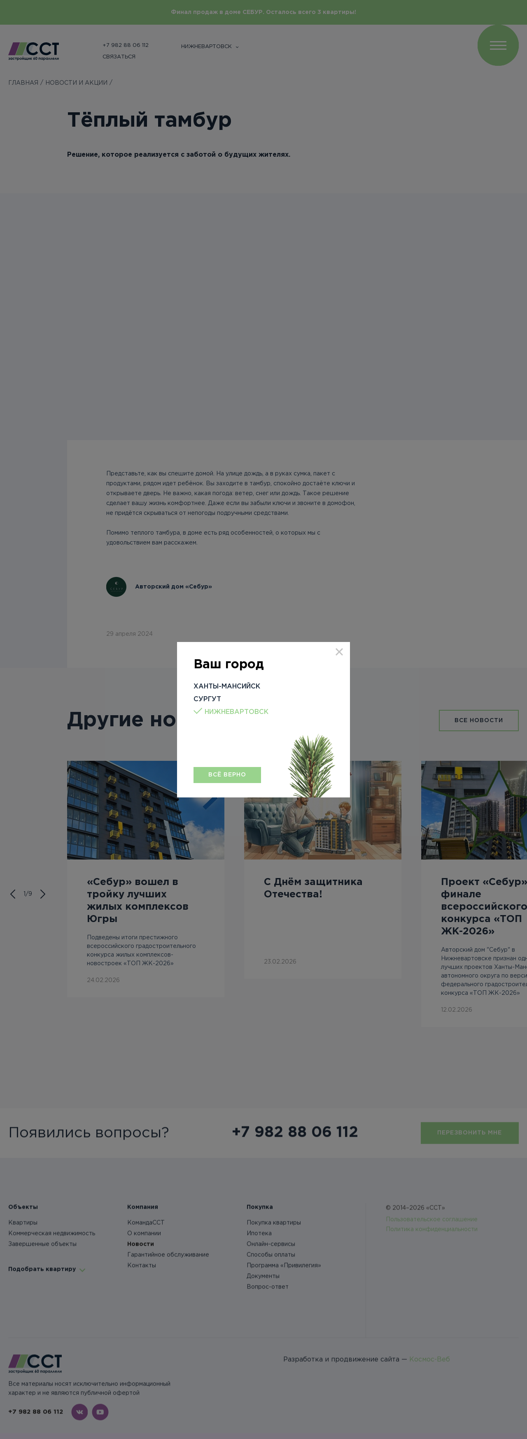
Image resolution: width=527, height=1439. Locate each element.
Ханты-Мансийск (227, 687)
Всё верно (227, 774)
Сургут (207, 699)
